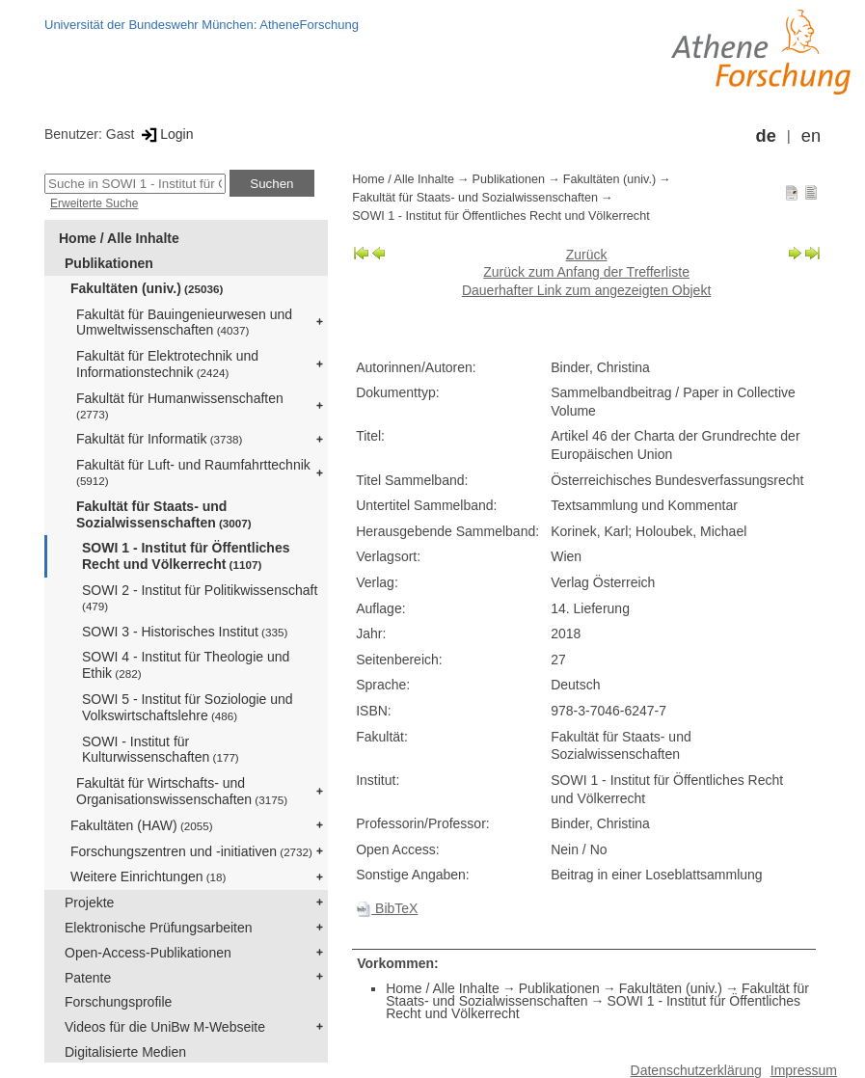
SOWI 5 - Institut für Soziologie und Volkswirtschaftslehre (187, 707)
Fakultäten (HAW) (141, 825)
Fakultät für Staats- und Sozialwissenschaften (164, 514)
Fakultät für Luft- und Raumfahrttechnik (193, 472)
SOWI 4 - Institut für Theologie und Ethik (185, 665)
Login (165, 134)
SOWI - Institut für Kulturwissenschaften (160, 750)
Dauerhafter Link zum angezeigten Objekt (586, 290)
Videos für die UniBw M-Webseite (165, 1027)
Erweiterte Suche (94, 203)
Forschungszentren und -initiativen (191, 851)
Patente (88, 977)
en (811, 136)
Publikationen (109, 263)
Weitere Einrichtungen (148, 876)
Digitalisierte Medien (125, 1052)
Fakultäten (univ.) (146, 288)
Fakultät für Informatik (159, 438)
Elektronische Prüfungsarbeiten (159, 927)
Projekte (89, 902)
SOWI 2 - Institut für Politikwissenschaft (199, 597)
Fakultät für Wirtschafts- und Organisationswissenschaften (181, 791)
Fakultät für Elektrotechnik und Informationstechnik (167, 364)
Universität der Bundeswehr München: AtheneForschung (201, 24)
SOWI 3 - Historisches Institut (184, 631)
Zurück (587, 254)
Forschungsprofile (118, 1002)
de (766, 136)
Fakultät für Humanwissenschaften (180, 405)
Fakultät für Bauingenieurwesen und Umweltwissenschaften (184, 322)
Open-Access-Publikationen (148, 952)
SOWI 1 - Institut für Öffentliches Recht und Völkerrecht (185, 556)
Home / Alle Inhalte (119, 238)
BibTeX (387, 908)
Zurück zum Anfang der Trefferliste (586, 272)
